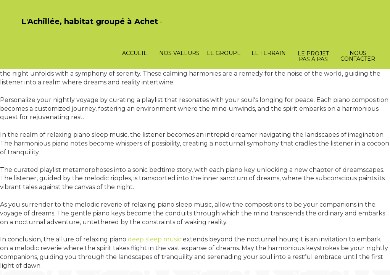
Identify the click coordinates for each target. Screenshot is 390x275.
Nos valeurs (179, 53)
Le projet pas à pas (313, 56)
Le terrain (268, 53)
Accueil (134, 53)
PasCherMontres (41, 29)
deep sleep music (154, 239)
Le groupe (224, 53)
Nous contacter (357, 56)
